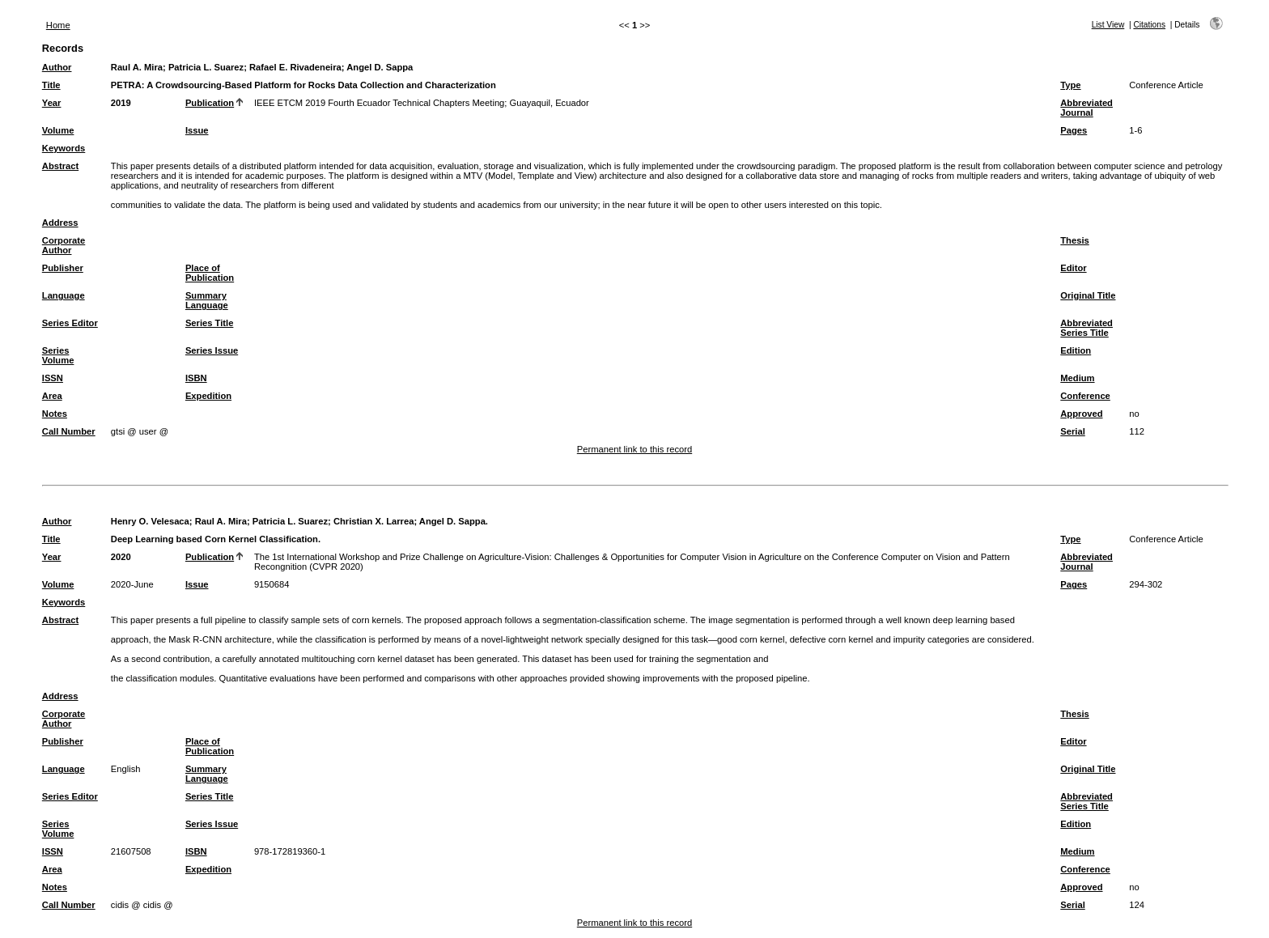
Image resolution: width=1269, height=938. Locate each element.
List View (1108, 24)
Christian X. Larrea (373, 521)
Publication (209, 103)
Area (52, 396)
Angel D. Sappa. (453, 521)
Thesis (1074, 240)
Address (60, 222)
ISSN (52, 378)
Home (58, 25)
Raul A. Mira (137, 67)
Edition (1075, 350)
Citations (1149, 24)
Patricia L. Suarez (206, 67)
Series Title (209, 323)
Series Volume (58, 355)
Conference (1085, 396)
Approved (1081, 413)
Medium (1077, 378)
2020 (121, 557)
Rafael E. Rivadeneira (295, 67)
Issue (197, 130)
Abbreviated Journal (1086, 107)
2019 (121, 103)
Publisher (62, 268)
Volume (58, 130)
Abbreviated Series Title (1086, 327)
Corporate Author (63, 245)
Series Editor (70, 323)
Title (51, 85)
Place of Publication (209, 272)
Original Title (1087, 295)
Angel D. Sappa (379, 67)
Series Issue (211, 350)
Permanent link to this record (634, 449)
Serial (1072, 431)
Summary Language (206, 300)
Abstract (60, 166)
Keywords (63, 148)
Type (1070, 85)
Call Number (68, 431)
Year (52, 103)
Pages (1073, 130)
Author (57, 67)
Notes (54, 413)
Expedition (208, 396)
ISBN (196, 378)
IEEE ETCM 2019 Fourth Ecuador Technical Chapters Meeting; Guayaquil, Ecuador (421, 103)
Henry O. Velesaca (150, 521)
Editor (1073, 268)
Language (63, 295)
